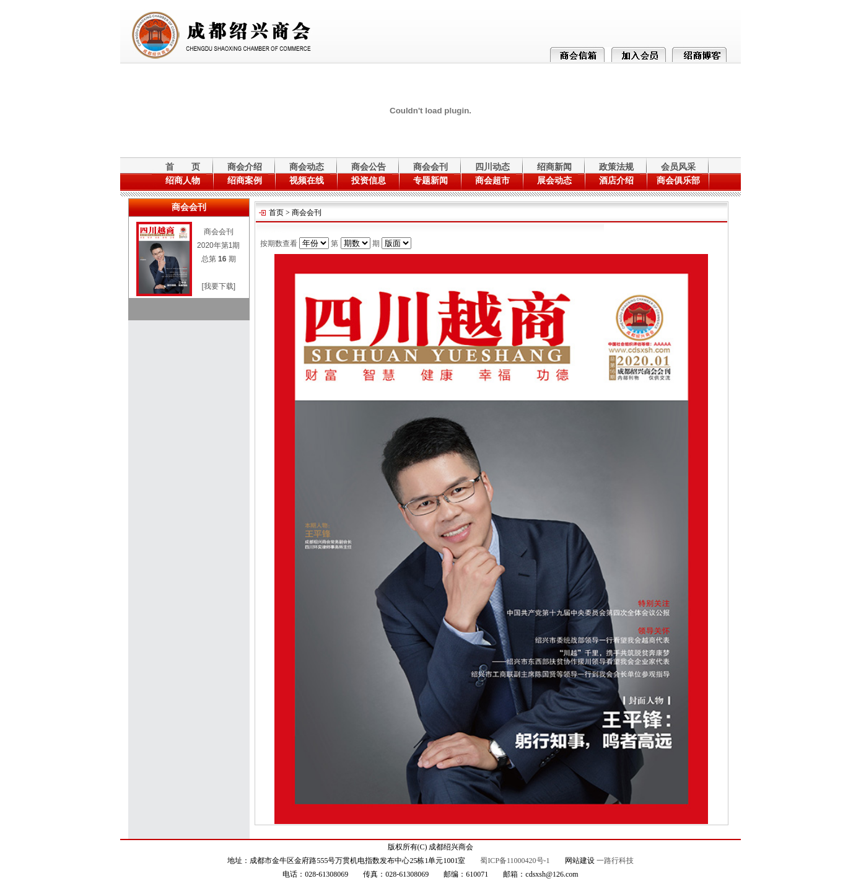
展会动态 (554, 180)
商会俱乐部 (678, 180)
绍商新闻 (554, 167)
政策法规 (616, 167)
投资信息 (368, 180)
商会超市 (492, 180)
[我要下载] (218, 286)
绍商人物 (182, 180)
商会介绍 (244, 167)
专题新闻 (430, 180)
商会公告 (368, 167)
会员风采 (678, 167)
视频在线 (306, 180)
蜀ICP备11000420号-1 (514, 860)
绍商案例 (244, 180)
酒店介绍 (616, 180)
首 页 (182, 167)
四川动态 (492, 167)
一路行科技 (615, 860)
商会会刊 (430, 167)
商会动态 (306, 167)
